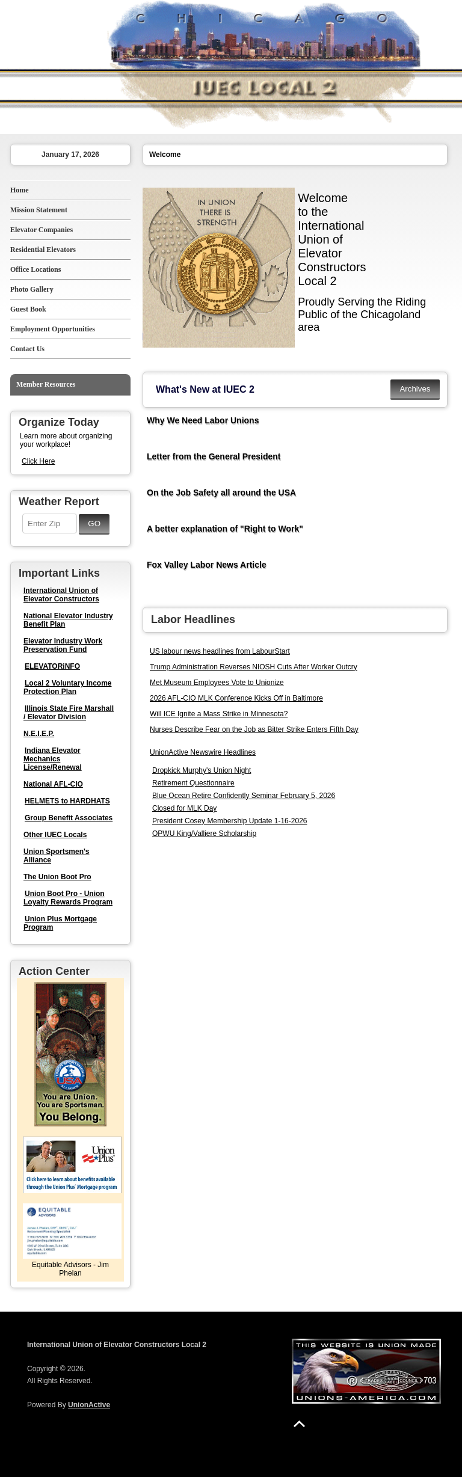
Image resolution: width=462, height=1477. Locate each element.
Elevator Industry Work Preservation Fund (62, 645)
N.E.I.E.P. (38, 733)
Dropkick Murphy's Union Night (201, 770)
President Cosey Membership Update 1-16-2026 (229, 821)
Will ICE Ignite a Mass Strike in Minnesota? (219, 714)
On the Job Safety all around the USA (221, 492)
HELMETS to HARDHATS (67, 801)
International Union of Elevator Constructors (61, 594)
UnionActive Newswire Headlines (203, 752)
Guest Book (28, 309)
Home (19, 190)
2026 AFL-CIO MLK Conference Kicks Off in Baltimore (236, 698)
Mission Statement (38, 210)
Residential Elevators (43, 249)
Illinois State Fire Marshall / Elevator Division (68, 712)
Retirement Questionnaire (193, 783)
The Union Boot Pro (57, 877)
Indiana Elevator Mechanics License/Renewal (52, 759)
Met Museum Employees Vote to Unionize (217, 682)
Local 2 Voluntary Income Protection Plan (67, 687)
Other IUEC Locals (55, 835)
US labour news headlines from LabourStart (220, 651)
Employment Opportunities (52, 329)
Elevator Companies (41, 230)
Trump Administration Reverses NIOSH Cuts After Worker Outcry (253, 667)
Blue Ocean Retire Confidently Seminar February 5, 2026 (243, 795)
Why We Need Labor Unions (203, 420)
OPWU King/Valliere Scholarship (204, 833)
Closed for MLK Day (184, 808)
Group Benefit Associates (68, 818)
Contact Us (27, 349)
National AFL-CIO (53, 784)
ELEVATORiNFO (52, 666)
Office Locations (35, 269)
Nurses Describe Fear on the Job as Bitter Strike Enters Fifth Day (254, 729)
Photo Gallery (32, 289)
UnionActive (89, 1405)
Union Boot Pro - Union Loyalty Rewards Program (67, 897)
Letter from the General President (214, 456)
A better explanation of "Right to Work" (225, 528)
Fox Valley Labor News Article (206, 565)
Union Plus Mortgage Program (60, 923)
